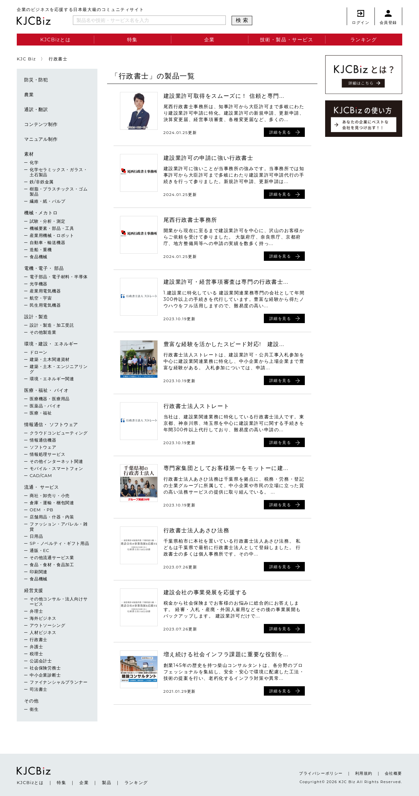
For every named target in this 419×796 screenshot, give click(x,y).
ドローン (38, 352)
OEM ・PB (41, 509)
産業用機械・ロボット (52, 235)
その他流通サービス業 (52, 557)
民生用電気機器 (45, 305)
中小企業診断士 (45, 675)
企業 (209, 39)
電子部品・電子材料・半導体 (58, 276)
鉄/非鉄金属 (42, 181)
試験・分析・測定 (47, 221)
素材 (29, 154)
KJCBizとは (55, 39)
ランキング (363, 39)
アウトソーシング (47, 625)
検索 (243, 20)
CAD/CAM (41, 475)
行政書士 (38, 639)
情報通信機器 (43, 440)
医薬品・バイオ (45, 405)
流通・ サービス (41, 487)
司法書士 (38, 689)
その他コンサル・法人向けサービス (58, 601)
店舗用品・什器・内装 (52, 516)
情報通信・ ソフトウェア (51, 424)
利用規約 (364, 773)
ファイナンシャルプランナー (58, 682)
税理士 (36, 653)
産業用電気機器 (45, 290)
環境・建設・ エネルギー (51, 344)
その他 (31, 701)
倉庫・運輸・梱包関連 (52, 502)
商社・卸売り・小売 (50, 495)
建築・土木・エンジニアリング (58, 369)
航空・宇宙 (41, 298)
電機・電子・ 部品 (44, 268)
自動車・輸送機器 (47, 242)
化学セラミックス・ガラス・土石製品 (58, 172)
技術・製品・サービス (287, 39)
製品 (106, 782)
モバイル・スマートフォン (56, 468)
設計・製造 (36, 317)
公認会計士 (41, 660)
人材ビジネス (43, 632)
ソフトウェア (43, 447)
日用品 (36, 536)
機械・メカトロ (41, 213)
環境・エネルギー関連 (52, 378)
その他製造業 (43, 332)
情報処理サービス (47, 454)
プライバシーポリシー (321, 773)
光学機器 (38, 283)
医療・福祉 (41, 412)
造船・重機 (41, 249)
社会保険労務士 (45, 667)
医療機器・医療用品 (50, 398)
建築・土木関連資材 (50, 359)
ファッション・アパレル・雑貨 (58, 526)
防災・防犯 (36, 80)
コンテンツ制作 (41, 124)
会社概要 (393, 773)
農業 (29, 94)
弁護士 (36, 646)
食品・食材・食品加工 (52, 564)
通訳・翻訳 (36, 109)
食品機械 (38, 256)
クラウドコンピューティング (58, 432)
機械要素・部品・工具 (52, 228)
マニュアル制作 (41, 139)
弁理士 (36, 611)
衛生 (34, 709)
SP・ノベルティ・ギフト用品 (59, 543)
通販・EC (39, 550)
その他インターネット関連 (56, 461)
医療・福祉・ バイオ (46, 390)
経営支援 (33, 590)
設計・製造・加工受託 (52, 325)
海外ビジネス (43, 618)
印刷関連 (38, 571)
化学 (34, 162)
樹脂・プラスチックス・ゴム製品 (58, 191)
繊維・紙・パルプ (47, 201)
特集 (132, 39)
